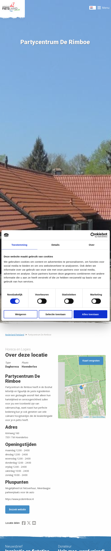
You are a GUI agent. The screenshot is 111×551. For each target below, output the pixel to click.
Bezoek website (17, 509)
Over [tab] (91, 244)
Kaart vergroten (91, 360)
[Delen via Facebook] (23, 523)
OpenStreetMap (98, 417)
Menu (105, 8)
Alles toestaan (90, 314)
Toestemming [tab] (19, 244)
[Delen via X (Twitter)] (29, 523)
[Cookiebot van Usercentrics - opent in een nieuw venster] (92, 235)
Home (12, 7)
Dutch (92, 8)
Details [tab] (55, 244)
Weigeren (20, 314)
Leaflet (86, 417)
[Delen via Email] (34, 523)
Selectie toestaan (55, 314)
